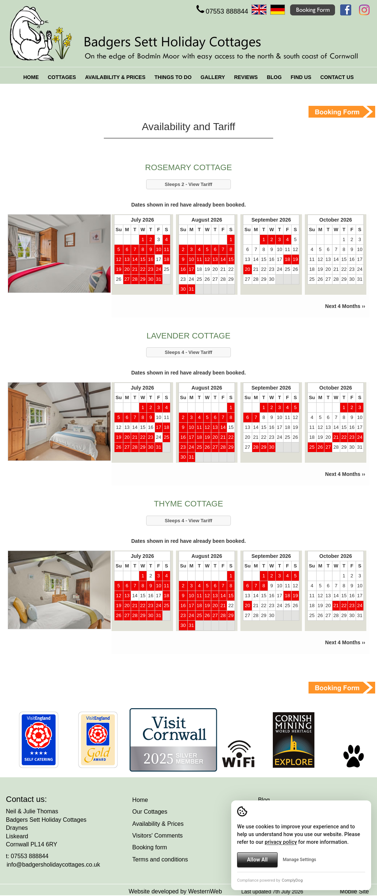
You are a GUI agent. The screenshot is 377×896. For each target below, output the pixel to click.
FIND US (301, 77)
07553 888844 (221, 11)
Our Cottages (149, 812)
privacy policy (281, 842)
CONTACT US (337, 77)
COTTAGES (62, 77)
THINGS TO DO (172, 77)
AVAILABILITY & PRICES (115, 77)
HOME (31, 77)
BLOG (274, 77)
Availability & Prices (157, 824)
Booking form (149, 847)
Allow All (257, 860)
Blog (264, 800)
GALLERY (213, 77)
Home (140, 800)
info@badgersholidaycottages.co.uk (53, 864)
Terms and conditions (160, 859)
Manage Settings (299, 859)
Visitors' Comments (157, 835)
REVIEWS (246, 77)
